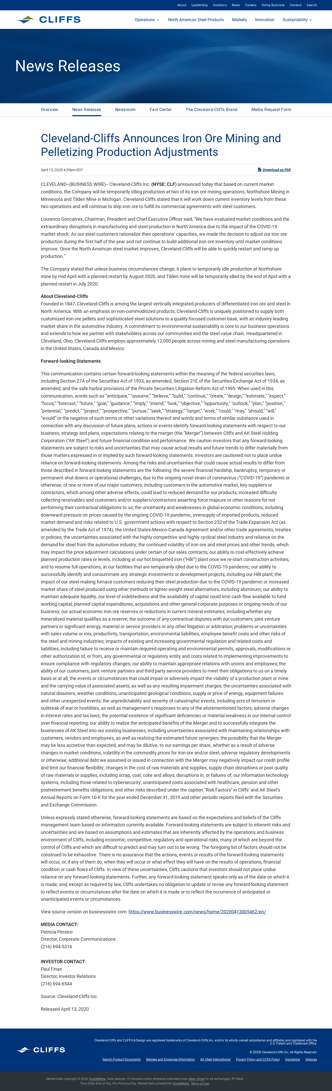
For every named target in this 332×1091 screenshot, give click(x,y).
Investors (220, 5)
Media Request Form (271, 109)
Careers (251, 5)
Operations (145, 19)
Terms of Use (200, 1083)
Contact (296, 5)
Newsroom (125, 109)
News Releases (86, 109)
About (181, 5)
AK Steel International (215, 1059)
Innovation (264, 19)
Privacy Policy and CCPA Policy (258, 1059)
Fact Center (161, 109)
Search (312, 5)
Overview (49, 109)
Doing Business (273, 5)
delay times (196, 1079)
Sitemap (311, 1059)
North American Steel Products (196, 19)
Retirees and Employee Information (170, 1059)
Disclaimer (292, 1059)
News (236, 5)
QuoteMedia (97, 1079)
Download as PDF (274, 169)
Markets (239, 19)
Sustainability (295, 19)
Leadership (200, 5)
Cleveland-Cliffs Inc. (275, 1052)
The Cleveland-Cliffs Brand (211, 109)
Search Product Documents (121, 1059)
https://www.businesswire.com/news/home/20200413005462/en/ (197, 911)
